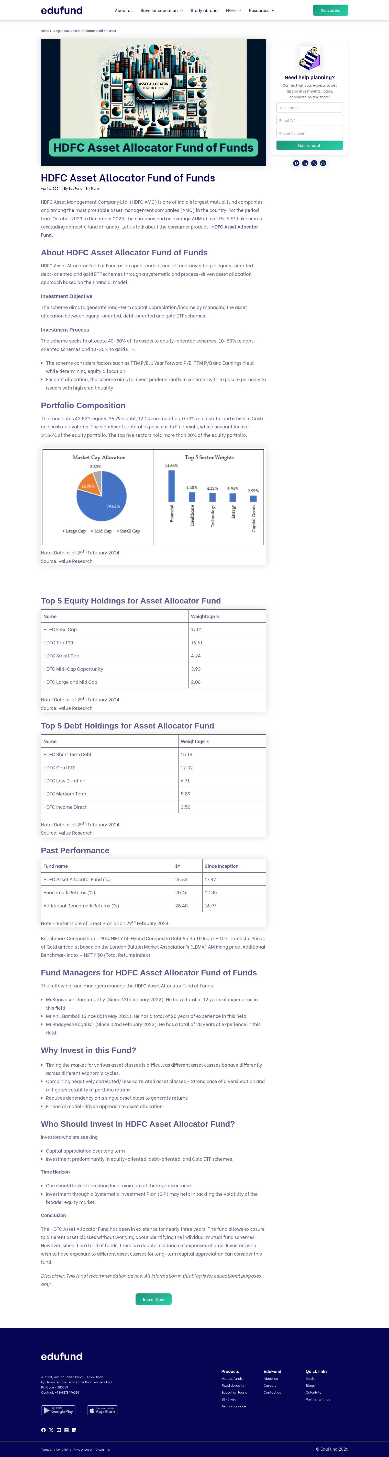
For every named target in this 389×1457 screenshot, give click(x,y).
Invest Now (153, 1299)
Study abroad (204, 10)
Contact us (272, 1392)
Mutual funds (231, 1378)
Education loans (234, 1392)
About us (123, 10)
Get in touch (309, 145)
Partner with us (318, 1398)
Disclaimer (103, 1450)
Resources (261, 10)
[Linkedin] (74, 1430)
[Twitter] (51, 1430)
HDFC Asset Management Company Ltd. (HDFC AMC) (99, 201)
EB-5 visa (228, 1398)
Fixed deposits (232, 1385)
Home (45, 30)
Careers (270, 1385)
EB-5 (233, 10)
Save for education (162, 10)
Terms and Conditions (56, 1450)
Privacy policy (83, 1450)
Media (311, 1378)
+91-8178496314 (67, 1392)
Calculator (314, 1392)
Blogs (57, 30)
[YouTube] (59, 1430)
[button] (180, 10)
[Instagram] (66, 1430)
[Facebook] (43, 1430)
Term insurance (233, 1405)
